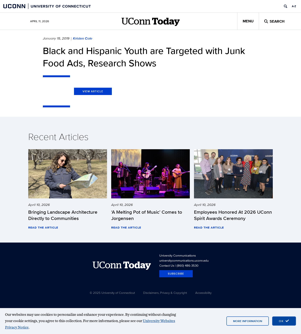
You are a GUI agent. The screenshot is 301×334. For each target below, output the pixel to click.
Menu (248, 21)
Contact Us (166, 265)
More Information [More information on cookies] (247, 321)
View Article (93, 91)
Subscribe (176, 274)
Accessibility (203, 292)
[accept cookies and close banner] (284, 321)
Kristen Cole (82, 38)
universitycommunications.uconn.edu (184, 260)
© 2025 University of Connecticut (112, 292)
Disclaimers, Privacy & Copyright (165, 292)
